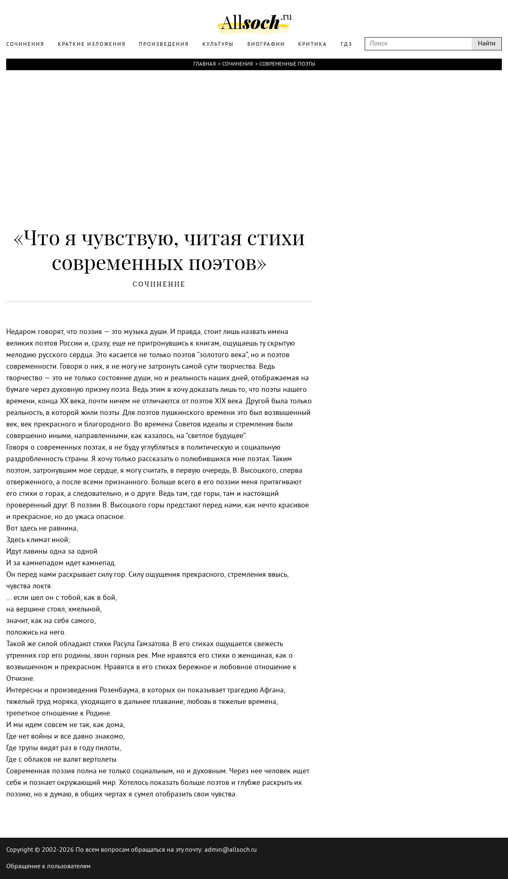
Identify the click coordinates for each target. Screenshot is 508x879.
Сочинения (237, 64)
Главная (204, 64)
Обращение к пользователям (48, 866)
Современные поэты (287, 64)
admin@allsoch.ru (230, 850)
